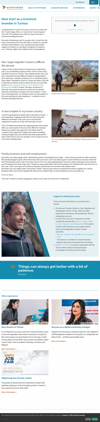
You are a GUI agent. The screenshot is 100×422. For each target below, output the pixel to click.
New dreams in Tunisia (12, 327)
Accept (94, 419)
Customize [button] (4, 419)
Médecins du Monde (63, 245)
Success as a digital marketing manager (71, 327)
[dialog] (50, 417)
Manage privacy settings (75, 30)
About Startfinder (37, 8)
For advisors (80, 2)
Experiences (79, 8)
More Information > (9, 349)
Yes (74, 26)
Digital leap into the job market (17, 378)
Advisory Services (59, 8)
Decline (88, 419)
